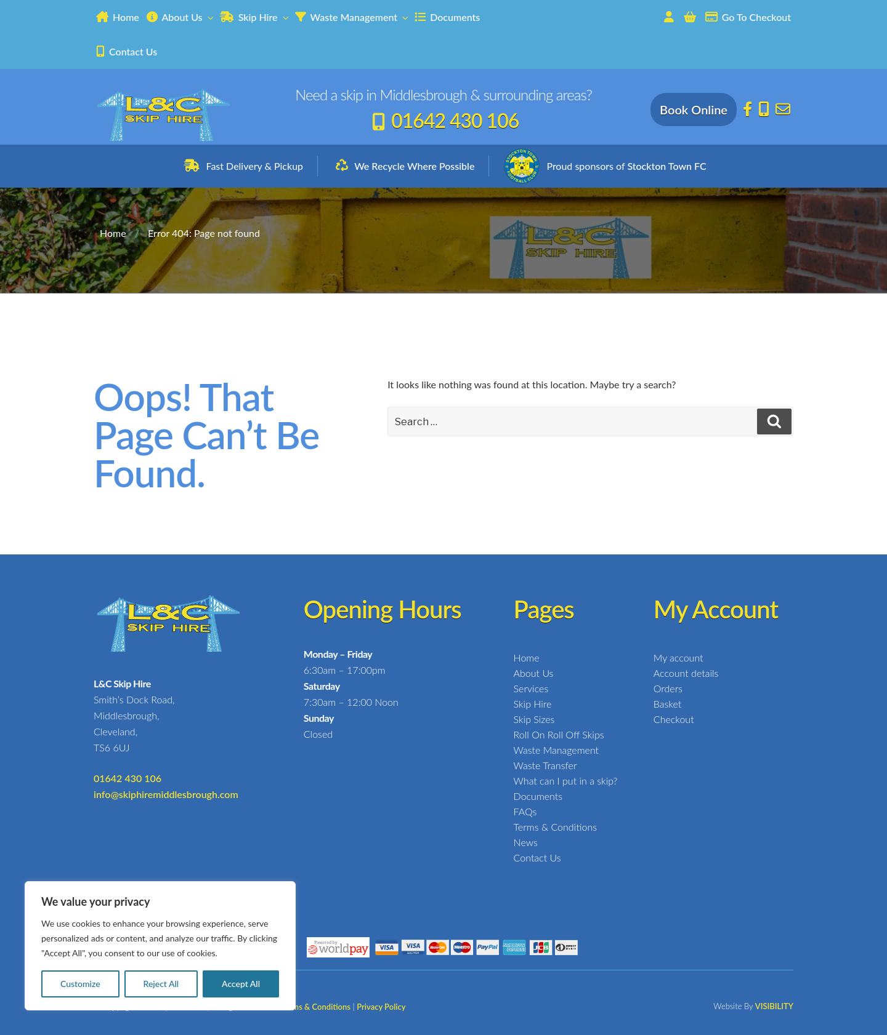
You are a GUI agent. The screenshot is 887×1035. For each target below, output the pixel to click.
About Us (181, 17)
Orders (668, 688)
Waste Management (352, 17)
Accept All (241, 983)
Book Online (693, 109)
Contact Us (126, 51)
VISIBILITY (774, 1006)
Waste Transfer (545, 765)
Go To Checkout (748, 17)
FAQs (525, 811)
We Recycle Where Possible (414, 166)
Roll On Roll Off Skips (559, 734)
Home (117, 17)
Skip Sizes (534, 719)
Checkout (674, 719)
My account (678, 657)
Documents (447, 17)
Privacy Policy (381, 1007)
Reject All (161, 983)
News (526, 842)
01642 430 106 (455, 120)
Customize (80, 983)
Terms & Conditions (555, 827)
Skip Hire (255, 17)
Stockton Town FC (666, 166)
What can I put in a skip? (566, 780)
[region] (160, 945)
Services (531, 688)
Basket (667, 703)
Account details (686, 673)
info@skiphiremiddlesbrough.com (166, 794)
